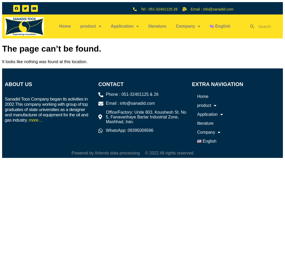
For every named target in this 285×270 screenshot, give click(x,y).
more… (36, 120)
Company (188, 26)
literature (157, 26)
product (90, 26)
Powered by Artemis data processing (106, 153)
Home (65, 26)
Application (125, 26)
